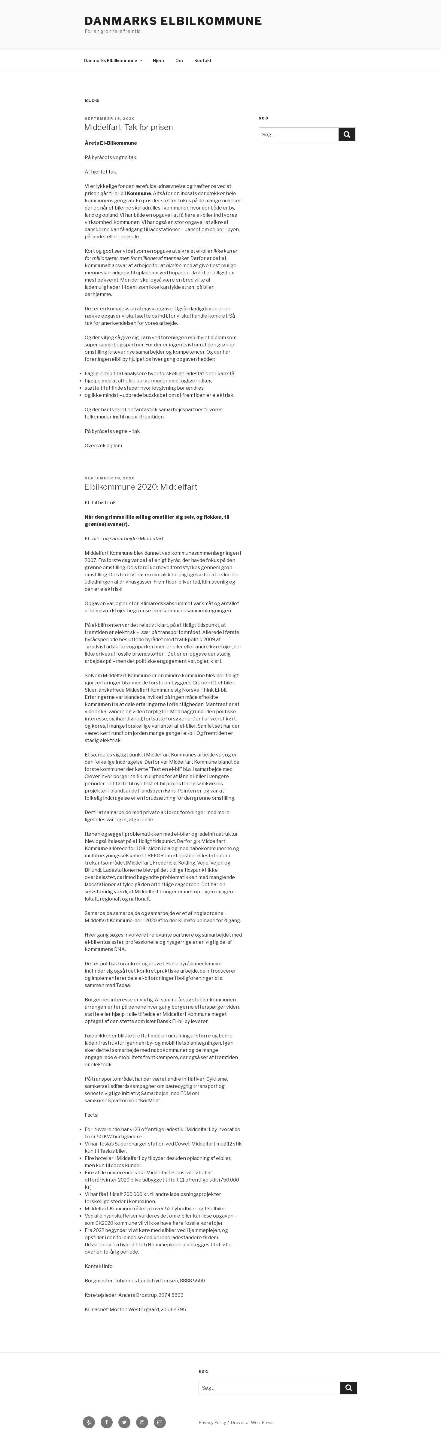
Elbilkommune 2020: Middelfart (140, 486)
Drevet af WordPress (252, 1422)
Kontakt (203, 60)
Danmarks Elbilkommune (174, 21)
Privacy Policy (212, 1422)
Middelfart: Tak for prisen (128, 127)
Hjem (158, 60)
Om (179, 60)
